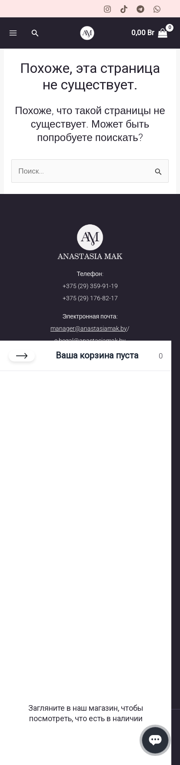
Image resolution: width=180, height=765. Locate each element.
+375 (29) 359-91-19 (90, 285)
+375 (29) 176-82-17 (90, 298)
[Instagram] (107, 9)
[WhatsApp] (157, 9)
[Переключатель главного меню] (13, 33)
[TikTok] (124, 9)
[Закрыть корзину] (22, 355)
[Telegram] (140, 9)
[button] (35, 33)
